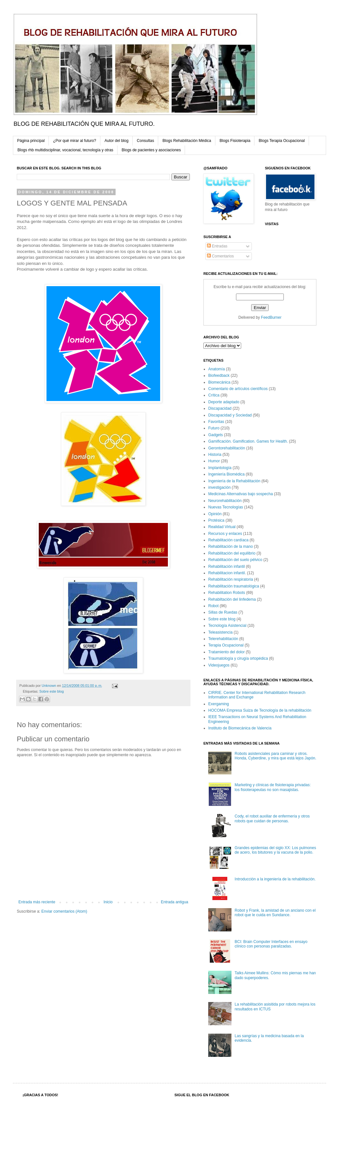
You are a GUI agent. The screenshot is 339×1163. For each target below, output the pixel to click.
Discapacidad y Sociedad (230, 415)
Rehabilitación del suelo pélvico (235, 559)
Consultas (145, 140)
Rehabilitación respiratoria (230, 579)
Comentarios (220, 256)
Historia (214, 454)
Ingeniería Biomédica (226, 474)
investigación (219, 487)
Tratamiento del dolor (226, 652)
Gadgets (215, 435)
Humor (214, 461)
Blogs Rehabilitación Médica (186, 140)
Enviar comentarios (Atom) (64, 911)
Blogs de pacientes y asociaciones (151, 150)
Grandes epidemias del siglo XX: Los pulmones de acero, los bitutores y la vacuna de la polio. (275, 850)
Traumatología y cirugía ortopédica (238, 658)
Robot (213, 606)
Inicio (108, 902)
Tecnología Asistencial (227, 625)
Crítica (214, 395)
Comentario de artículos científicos (238, 388)
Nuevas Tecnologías (225, 507)
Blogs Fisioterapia (235, 140)
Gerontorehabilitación (226, 448)
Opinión (214, 514)
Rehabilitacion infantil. (227, 573)
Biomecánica (219, 382)
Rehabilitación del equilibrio (231, 553)
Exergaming (218, 704)
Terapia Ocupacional (225, 645)
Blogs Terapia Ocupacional (282, 140)
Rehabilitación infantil (226, 566)
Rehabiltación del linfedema (232, 599)
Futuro (214, 428)
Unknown (49, 685)
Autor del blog (116, 140)
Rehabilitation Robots (226, 592)
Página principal (31, 140)
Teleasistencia (220, 632)
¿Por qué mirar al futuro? (74, 140)
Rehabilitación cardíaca (228, 540)
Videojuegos (219, 665)
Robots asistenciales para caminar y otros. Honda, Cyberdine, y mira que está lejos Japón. (275, 755)
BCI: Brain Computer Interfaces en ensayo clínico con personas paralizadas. (271, 943)
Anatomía (216, 369)
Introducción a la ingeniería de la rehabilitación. (275, 879)
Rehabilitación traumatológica (233, 586)
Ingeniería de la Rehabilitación (234, 481)
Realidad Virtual (222, 527)
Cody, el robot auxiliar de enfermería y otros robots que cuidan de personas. (272, 818)
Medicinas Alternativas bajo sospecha (240, 494)
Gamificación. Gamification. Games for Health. (248, 441)
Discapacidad (219, 408)
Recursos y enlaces (225, 533)
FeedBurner (271, 317)
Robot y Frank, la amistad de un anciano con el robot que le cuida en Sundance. (275, 912)
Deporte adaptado (223, 402)
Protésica (216, 520)
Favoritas (216, 421)
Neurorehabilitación (224, 500)
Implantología (219, 468)
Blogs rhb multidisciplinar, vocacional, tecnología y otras (65, 150)
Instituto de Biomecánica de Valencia (240, 728)
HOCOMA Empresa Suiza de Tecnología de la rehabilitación (259, 710)
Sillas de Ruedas (222, 612)
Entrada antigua (174, 902)
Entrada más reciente (36, 902)
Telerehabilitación (223, 639)
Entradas (217, 246)
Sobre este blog (51, 691)
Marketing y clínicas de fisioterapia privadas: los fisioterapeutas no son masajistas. (273, 787)
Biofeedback (219, 375)
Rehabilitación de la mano (230, 546)
